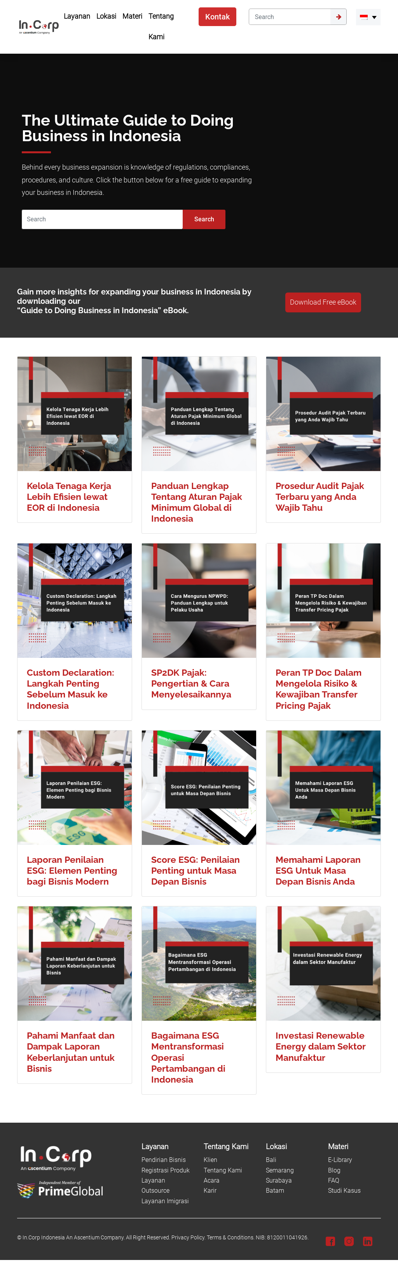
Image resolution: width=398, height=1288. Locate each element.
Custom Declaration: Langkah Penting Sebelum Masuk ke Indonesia (70, 688)
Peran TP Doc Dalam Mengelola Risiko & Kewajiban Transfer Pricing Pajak (318, 688)
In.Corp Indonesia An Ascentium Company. (74, 1237)
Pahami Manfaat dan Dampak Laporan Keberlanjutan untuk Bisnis (71, 1051)
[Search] (289, 17)
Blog (334, 1170)
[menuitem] (368, 17)
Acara (212, 1180)
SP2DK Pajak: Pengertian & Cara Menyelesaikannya (191, 683)
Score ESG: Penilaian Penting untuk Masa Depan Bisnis (195, 870)
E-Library (340, 1160)
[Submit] (338, 17)
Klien (210, 1160)
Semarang (280, 1170)
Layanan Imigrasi (165, 1201)
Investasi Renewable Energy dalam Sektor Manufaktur (320, 1046)
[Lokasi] (292, 1147)
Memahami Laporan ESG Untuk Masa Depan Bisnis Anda (318, 870)
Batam (275, 1190)
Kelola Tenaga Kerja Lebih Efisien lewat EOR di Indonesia (69, 496)
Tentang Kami (223, 1170)
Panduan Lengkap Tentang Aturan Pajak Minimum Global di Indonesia (196, 502)
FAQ (333, 1180)
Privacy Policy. (188, 1237)
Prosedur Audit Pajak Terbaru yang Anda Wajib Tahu (320, 496)
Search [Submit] (204, 219)
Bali (271, 1160)
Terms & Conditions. (231, 1237)
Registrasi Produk (165, 1170)
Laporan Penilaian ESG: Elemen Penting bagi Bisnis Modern (72, 870)
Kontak (217, 16)
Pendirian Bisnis (163, 1160)
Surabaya (279, 1180)
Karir (210, 1190)
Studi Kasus (344, 1190)
